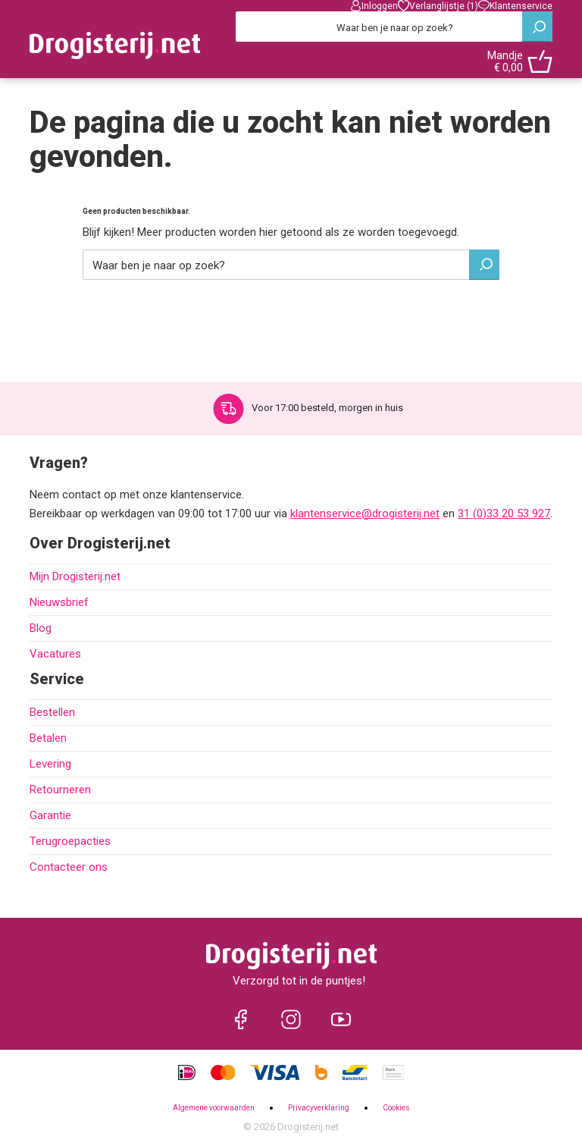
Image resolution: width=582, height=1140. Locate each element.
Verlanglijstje (438, 5)
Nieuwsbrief (59, 602)
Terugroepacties (70, 841)
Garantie (50, 815)
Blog (41, 628)
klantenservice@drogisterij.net (365, 513)
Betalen (48, 738)
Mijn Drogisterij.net (75, 576)
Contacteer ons (69, 867)
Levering (50, 764)
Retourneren (60, 789)
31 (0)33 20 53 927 (504, 513)
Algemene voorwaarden (214, 1108)
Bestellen (52, 712)
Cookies (396, 1108)
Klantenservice (515, 5)
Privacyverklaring (318, 1108)
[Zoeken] (394, 26)
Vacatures (55, 654)
